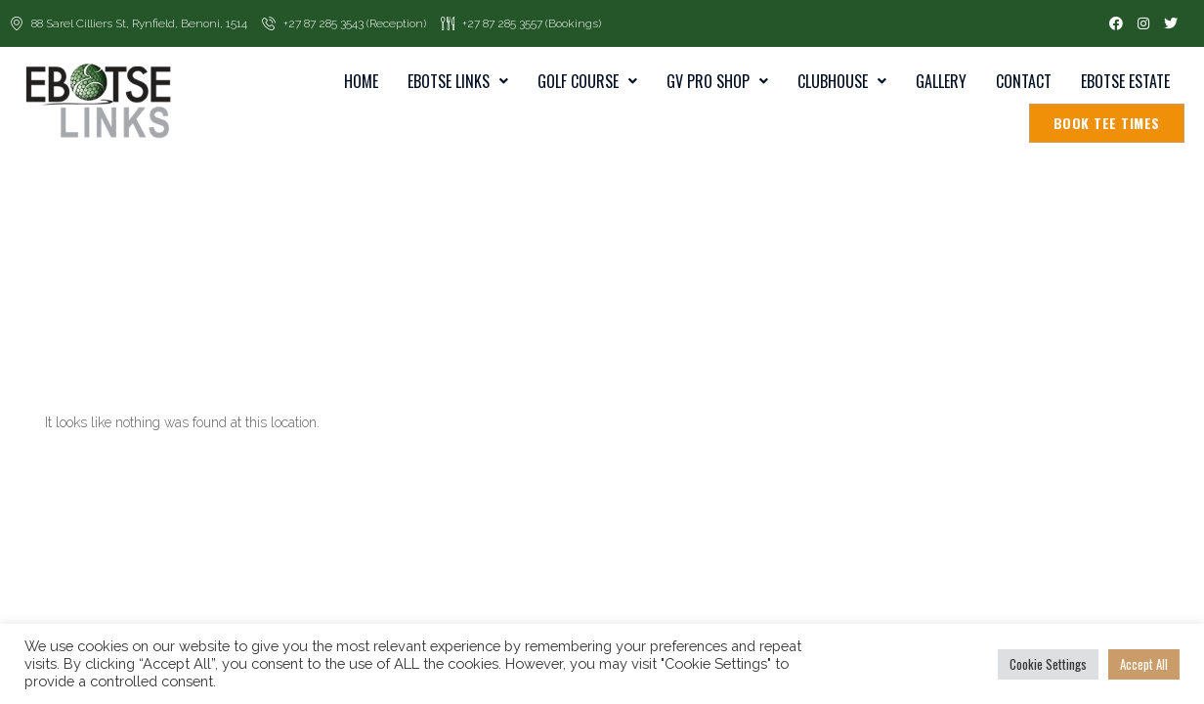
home (361, 81)
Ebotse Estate (1125, 81)
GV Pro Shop (717, 81)
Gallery (941, 81)
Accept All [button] (1144, 664)
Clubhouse (841, 81)
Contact (1024, 81)
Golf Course (587, 81)
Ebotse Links (458, 81)
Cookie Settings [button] (1048, 664)
